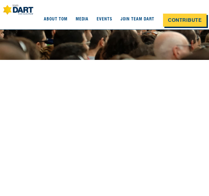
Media (82, 19)
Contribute (185, 20)
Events (104, 19)
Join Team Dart (137, 19)
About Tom (55, 19)
